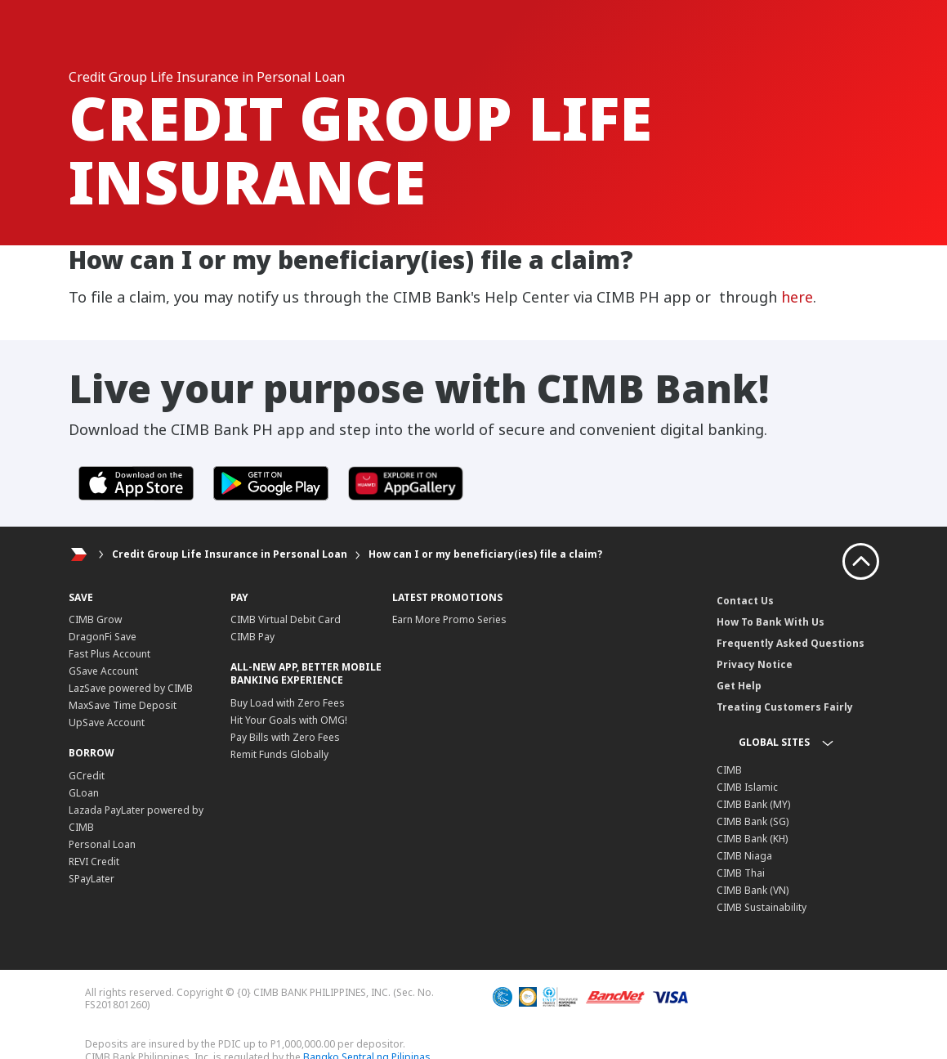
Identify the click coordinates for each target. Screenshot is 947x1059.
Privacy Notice (755, 664)
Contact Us (745, 601)
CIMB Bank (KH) (752, 839)
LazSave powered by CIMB (131, 688)
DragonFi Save (102, 637)
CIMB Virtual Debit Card (285, 619)
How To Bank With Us (770, 622)
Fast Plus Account (109, 654)
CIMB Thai (741, 873)
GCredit (87, 776)
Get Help (739, 686)
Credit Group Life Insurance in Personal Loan (229, 554)
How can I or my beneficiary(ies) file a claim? (485, 554)
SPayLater (91, 879)
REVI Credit (94, 861)
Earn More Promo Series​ (449, 619)
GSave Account (103, 671)
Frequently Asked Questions (790, 643)
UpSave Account (107, 722)
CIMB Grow (95, 619)
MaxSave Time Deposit (122, 705)
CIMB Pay (252, 637)
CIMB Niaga (744, 856)
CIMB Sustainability (761, 907)
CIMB (729, 770)
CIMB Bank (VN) (752, 890)
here (797, 297)
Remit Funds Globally (279, 754)
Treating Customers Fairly (785, 707)
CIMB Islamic (747, 787)
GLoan (84, 793)
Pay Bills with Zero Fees (285, 737)
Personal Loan (102, 844)
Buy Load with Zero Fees (287, 703)
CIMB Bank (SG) (752, 821)
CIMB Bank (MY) (753, 804)
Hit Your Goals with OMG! (288, 720)
